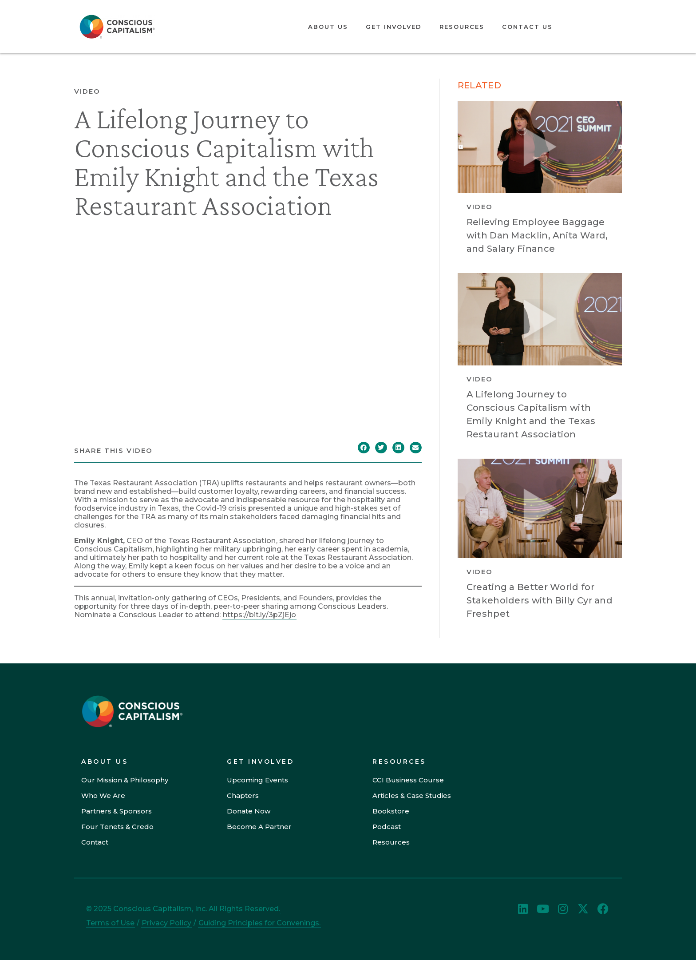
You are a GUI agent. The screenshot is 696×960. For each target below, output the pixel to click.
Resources (461, 26)
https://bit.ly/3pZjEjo (259, 615)
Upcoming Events (257, 780)
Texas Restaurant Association (222, 540)
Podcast (386, 826)
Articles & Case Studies (411, 795)
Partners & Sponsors (116, 811)
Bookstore (390, 811)
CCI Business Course (408, 780)
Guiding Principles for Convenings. (259, 923)
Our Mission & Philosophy (124, 780)
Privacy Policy (166, 923)
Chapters (243, 795)
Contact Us (527, 26)
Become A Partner (259, 826)
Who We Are (103, 795)
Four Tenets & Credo (117, 826)
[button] (364, 447)
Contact (94, 842)
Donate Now (248, 811)
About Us (328, 26)
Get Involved (394, 26)
